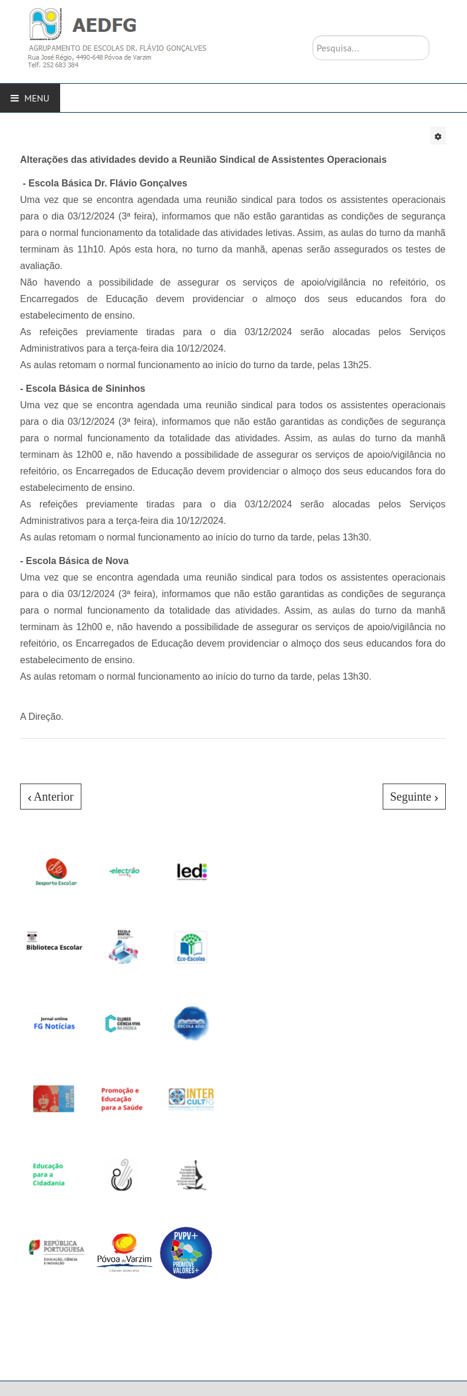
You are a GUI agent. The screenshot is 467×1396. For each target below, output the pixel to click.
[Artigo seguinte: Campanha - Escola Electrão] (414, 797)
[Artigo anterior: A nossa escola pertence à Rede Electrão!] (50, 797)
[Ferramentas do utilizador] (438, 136)
